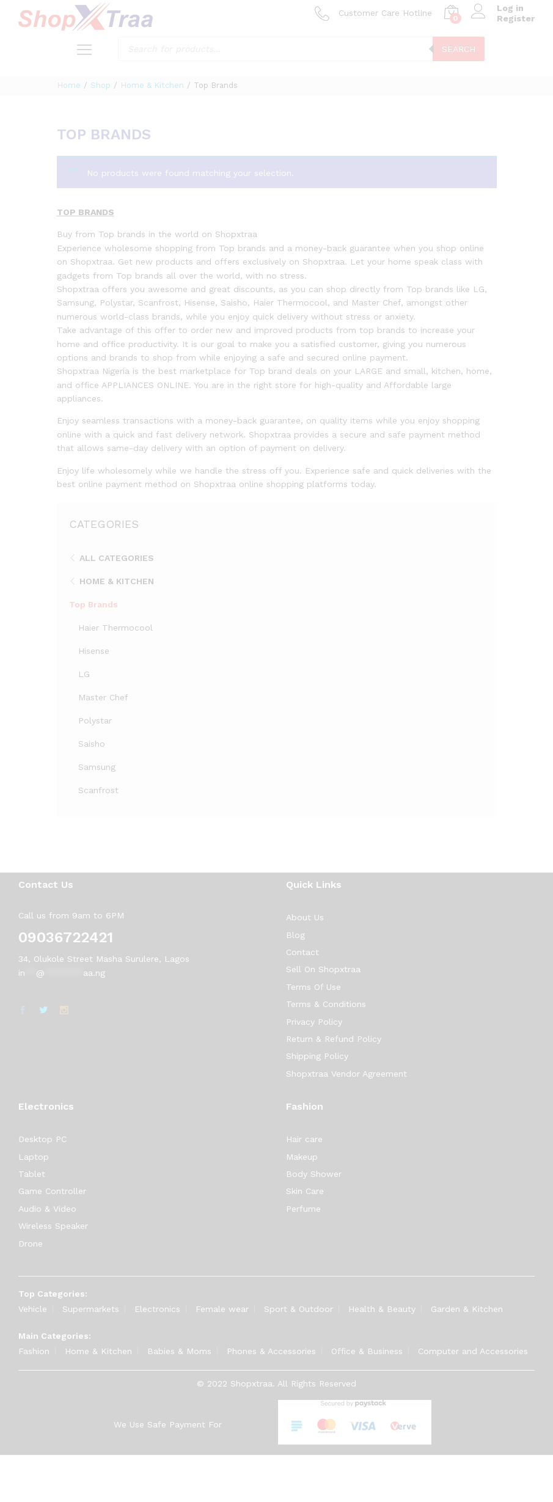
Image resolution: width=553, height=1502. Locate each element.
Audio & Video (47, 1209)
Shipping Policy (317, 1056)
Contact (302, 952)
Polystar (95, 720)
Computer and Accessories (473, 1351)
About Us (305, 917)
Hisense (93, 651)
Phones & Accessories (271, 1351)
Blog (295, 935)
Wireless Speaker (53, 1226)
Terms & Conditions (326, 1004)
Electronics (157, 1309)
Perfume (303, 1209)
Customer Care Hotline (385, 13)
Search (458, 49)
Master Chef (103, 697)
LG (84, 674)
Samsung (96, 767)
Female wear (222, 1309)
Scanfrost (98, 790)
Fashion (33, 1351)
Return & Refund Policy (333, 1039)
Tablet (31, 1174)
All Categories (116, 558)
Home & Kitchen (116, 581)
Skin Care (305, 1191)
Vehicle (32, 1309)
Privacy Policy (314, 1022)
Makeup (302, 1157)
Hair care (304, 1139)
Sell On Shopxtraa (323, 969)
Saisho (91, 744)
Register (516, 18)
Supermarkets (90, 1309)
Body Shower (314, 1174)
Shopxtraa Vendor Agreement (346, 1074)
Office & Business (367, 1351)
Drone (30, 1243)
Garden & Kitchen (467, 1309)
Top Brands (93, 604)
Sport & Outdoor (298, 1309)
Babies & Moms (179, 1351)
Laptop (33, 1157)
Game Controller (52, 1191)
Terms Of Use (313, 987)
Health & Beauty (382, 1309)
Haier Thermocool (115, 627)
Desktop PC (42, 1139)
